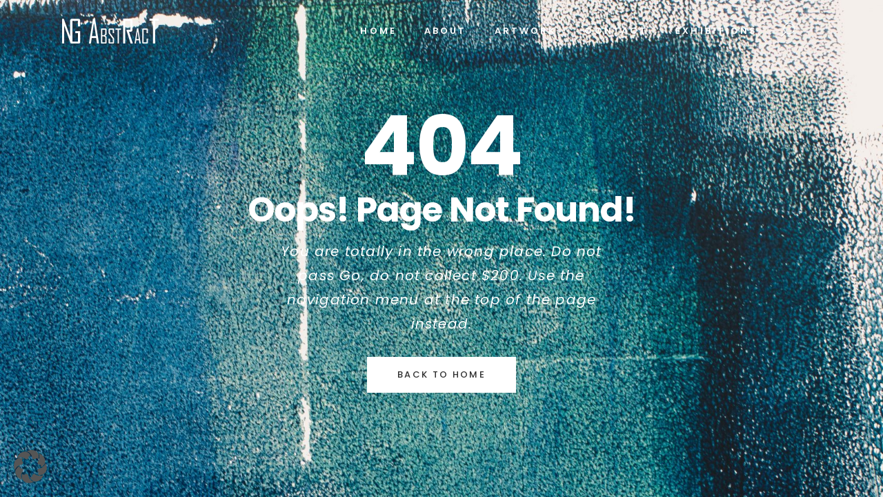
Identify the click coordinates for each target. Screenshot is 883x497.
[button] (30, 466)
